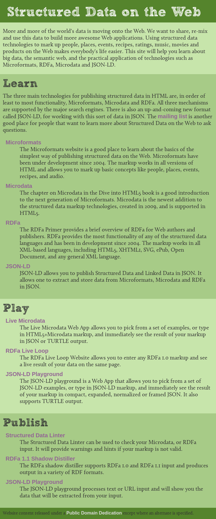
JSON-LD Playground (34, 374)
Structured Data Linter (35, 435)
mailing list (172, 116)
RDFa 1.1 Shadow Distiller (40, 459)
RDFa (13, 223)
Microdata (19, 186)
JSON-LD (18, 266)
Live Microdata (25, 321)
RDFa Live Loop (27, 351)
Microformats (23, 142)
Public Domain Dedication (94, 513)
